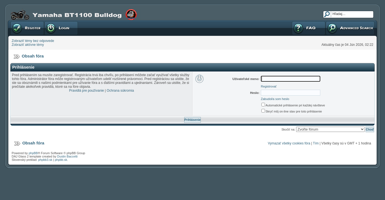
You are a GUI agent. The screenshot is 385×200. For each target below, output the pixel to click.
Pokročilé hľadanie (350, 28)
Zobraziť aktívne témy (28, 45)
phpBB (33, 153)
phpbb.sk (61, 159)
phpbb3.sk (45, 159)
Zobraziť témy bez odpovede (33, 41)
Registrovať (27, 28)
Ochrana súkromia (120, 90)
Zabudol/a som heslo (275, 99)
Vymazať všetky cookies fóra (289, 143)
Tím (316, 143)
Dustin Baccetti (67, 156)
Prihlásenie (61, 28)
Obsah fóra (33, 56)
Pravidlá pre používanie (86, 90)
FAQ (309, 28)
